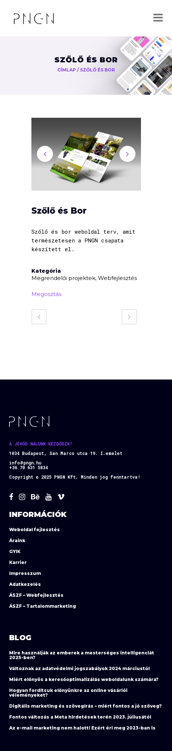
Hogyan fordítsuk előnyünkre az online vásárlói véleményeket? (68, 692)
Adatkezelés (25, 584)
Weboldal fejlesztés (34, 529)
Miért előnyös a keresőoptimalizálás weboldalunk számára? (83, 679)
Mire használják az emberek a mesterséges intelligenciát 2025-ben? (81, 655)
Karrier (18, 562)
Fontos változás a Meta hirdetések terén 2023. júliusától (80, 717)
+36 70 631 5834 (28, 467)
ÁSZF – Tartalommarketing (42, 606)
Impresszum (25, 573)
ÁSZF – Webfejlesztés (36, 595)
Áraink (17, 540)
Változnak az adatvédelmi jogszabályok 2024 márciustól (79, 668)
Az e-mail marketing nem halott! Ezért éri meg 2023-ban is (82, 727)
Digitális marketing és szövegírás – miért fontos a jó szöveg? (85, 706)
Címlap (66, 70)
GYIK (14, 551)
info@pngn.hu (25, 463)
